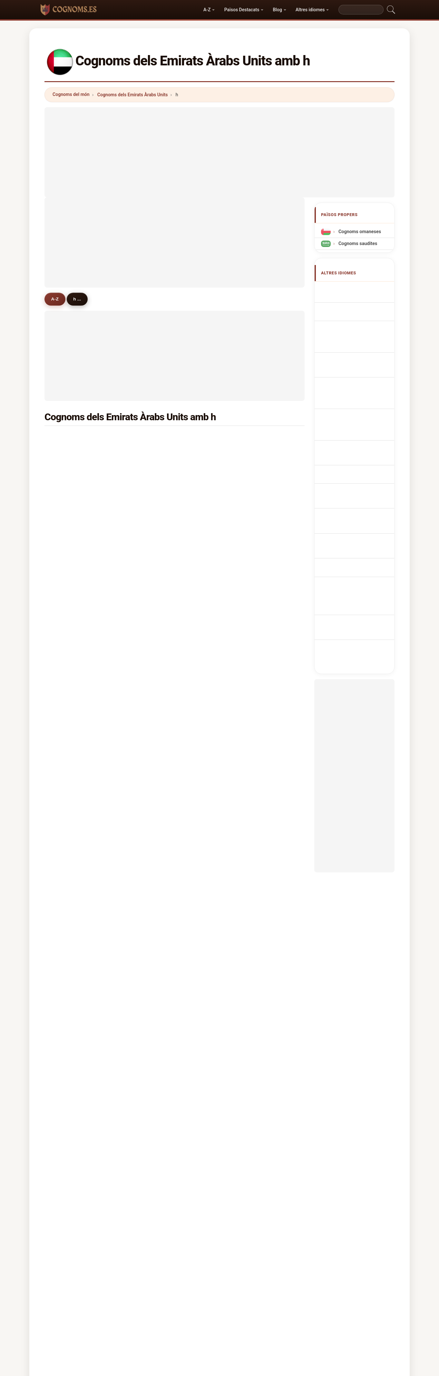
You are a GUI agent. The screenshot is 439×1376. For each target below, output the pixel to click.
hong (155, 798)
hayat (67, 532)
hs (64, 782)
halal (67, 955)
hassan (158, 438)
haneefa (159, 657)
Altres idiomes (310, 9)
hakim (245, 470)
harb (243, 814)
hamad (245, 532)
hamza (245, 548)
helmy (156, 939)
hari (242, 689)
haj (241, 939)
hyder (156, 595)
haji (242, 579)
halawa (69, 673)
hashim (70, 720)
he (152, 829)
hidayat (158, 751)
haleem (70, 861)
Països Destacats (241, 9)
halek (244, 892)
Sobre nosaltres (175, 1308)
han (66, 595)
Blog (277, 9)
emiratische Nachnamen (347, 342)
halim (244, 563)
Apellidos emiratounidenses (352, 293)
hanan (68, 908)
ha (152, 673)
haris (243, 517)
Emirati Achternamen (359, 406)
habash (158, 923)
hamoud (70, 657)
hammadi (72, 751)
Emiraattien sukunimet (360, 442)
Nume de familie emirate (352, 469)
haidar (157, 610)
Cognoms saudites (357, 243)
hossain (246, 485)
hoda (67, 876)
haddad (158, 626)
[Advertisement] (219, 152)
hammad (159, 532)
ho (241, 610)
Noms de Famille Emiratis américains (354, 323)
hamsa (245, 923)
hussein (158, 454)
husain (69, 501)
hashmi (158, 517)
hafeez (157, 563)
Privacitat (308, 1308)
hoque (156, 736)
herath (157, 876)
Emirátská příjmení (356, 418)
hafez (68, 689)
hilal (66, 579)
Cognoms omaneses (359, 231)
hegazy (158, 908)
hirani (244, 908)
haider (157, 485)
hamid (245, 501)
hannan (246, 876)
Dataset (277, 1308)
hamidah (71, 814)
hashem (247, 642)
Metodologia (133, 1308)
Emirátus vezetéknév (358, 454)
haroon (157, 642)
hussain (70, 438)
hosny (244, 751)
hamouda (72, 923)
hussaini (159, 892)
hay (242, 829)
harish (245, 767)
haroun (245, 673)
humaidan (249, 704)
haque (68, 548)
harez (156, 814)
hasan (68, 470)
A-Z (206, 9)
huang (68, 704)
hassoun (247, 736)
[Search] (361, 9)
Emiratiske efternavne (360, 430)
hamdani (247, 626)
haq (154, 548)
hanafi (245, 438)
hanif (155, 501)
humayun (72, 829)
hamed (157, 579)
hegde (245, 595)
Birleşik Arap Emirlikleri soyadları (359, 500)
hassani (158, 845)
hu (152, 704)
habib (156, 470)
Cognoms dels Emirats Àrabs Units (132, 94)
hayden (69, 610)
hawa (155, 689)
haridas (70, 626)
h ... (82, 298)
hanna (156, 782)
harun (156, 861)
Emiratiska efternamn (359, 484)
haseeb (69, 767)
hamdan (70, 517)
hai (241, 845)
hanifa (68, 798)
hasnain (70, 845)
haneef (69, 642)
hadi (66, 485)
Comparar (246, 1308)
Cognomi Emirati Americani (352, 360)
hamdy (157, 720)
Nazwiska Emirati (355, 394)
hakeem (158, 767)
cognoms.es (219, 1282)
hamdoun (72, 563)
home (244, 657)
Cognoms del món (71, 94)
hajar (67, 454)
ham (243, 861)
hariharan (248, 720)
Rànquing (213, 1308)
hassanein (73, 939)
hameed (247, 454)
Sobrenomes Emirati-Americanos (357, 379)
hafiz (67, 736)
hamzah (70, 892)
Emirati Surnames (355, 308)
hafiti (243, 798)
